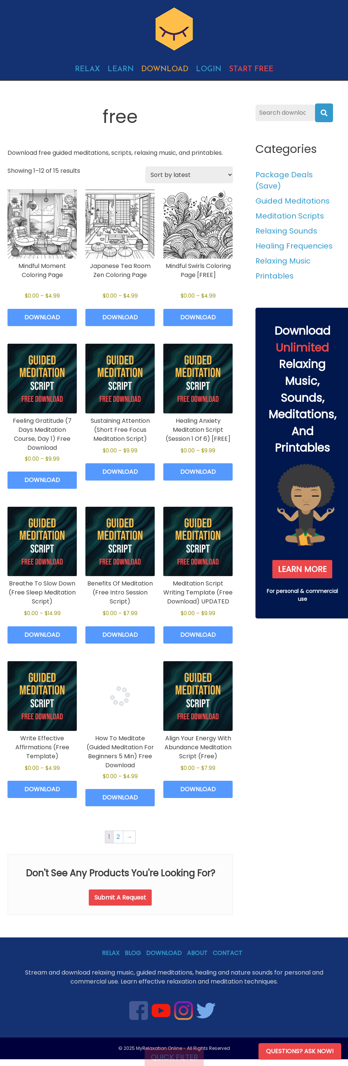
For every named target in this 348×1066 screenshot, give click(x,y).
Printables (274, 276)
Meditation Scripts (289, 216)
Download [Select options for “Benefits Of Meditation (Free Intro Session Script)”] (120, 634)
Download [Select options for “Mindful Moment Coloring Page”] (42, 317)
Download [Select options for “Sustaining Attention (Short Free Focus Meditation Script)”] (120, 471)
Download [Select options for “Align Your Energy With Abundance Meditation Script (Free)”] (198, 789)
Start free (251, 69)
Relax (87, 69)
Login (208, 69)
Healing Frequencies (294, 246)
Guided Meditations (292, 201)
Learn (121, 69)
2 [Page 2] (118, 836)
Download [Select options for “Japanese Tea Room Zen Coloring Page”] (120, 317)
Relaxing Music (283, 261)
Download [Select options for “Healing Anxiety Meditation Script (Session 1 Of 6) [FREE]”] (198, 471)
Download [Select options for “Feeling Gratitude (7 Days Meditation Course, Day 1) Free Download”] (42, 480)
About (197, 953)
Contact (227, 953)
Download (164, 69)
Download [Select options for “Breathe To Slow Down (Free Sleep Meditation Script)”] (42, 634)
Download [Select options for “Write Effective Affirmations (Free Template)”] (42, 789)
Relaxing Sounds (286, 231)
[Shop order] (189, 174)
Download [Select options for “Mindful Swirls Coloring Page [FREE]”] (198, 317)
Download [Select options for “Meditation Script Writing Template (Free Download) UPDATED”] (198, 634)
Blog (133, 953)
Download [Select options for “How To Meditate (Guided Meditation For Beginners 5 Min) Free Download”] (120, 797)
